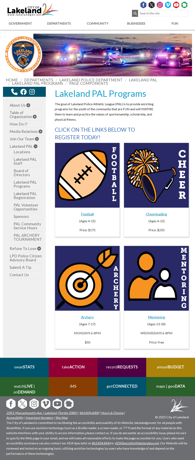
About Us (18, 105)
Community (97, 23)
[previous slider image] (188, 54)
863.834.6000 (89, 413)
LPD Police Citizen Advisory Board (26, 258)
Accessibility (14, 418)
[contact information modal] (14, 92)
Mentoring (156, 317)
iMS (73, 386)
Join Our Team (22, 138)
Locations (22, 152)
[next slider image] (6, 54)
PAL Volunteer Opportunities (26, 207)
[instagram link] (32, 92)
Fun (174, 23)
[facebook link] (23, 92)
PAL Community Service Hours (27, 225)
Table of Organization (21, 114)
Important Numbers (39, 418)
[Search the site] (163, 13)
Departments (59, 23)
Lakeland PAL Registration (25, 195)
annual (170, 367)
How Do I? (18, 124)
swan (24, 367)
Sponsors (21, 216)
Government (20, 23)
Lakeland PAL (21, 146)
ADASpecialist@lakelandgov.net (137, 443)
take (73, 367)
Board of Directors (22, 172)
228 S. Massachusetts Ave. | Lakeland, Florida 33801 (41, 413)
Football (87, 214)
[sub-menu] (28, 105)
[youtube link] (37, 93)
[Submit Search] (135, 13)
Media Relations (24, 131)
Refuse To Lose (23, 248)
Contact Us (19, 274)
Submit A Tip (20, 267)
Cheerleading (156, 214)
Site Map (61, 418)
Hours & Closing (112, 413)
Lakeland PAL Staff (25, 161)
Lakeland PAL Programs (25, 184)
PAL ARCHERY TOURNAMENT (28, 237)
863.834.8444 (101, 443)
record (122, 367)
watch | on (24, 389)
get (121, 386)
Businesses (136, 23)
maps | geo (170, 386)
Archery (87, 317)
